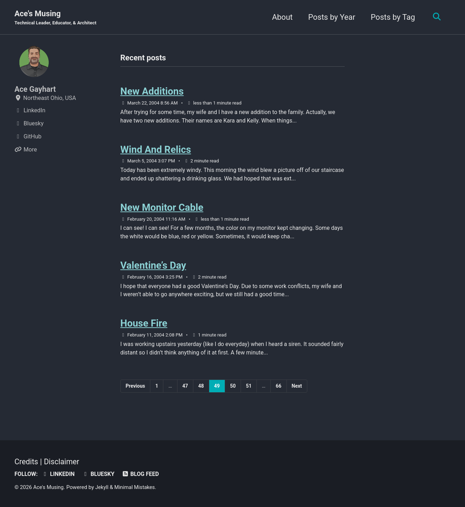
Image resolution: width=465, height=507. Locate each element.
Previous (135, 393)
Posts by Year (330, 17)
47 (185, 393)
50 (233, 393)
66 (278, 393)
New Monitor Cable (161, 211)
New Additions (152, 92)
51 (249, 393)
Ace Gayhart (35, 89)
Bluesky (100, 474)
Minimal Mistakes (137, 487)
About (280, 17)
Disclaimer (63, 461)
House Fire (143, 330)
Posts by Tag (391, 17)
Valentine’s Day (153, 270)
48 (201, 393)
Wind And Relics (155, 151)
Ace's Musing (56, 18)
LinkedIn (59, 474)
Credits (26, 461)
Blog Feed (144, 474)
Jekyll (103, 487)
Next (297, 393)
